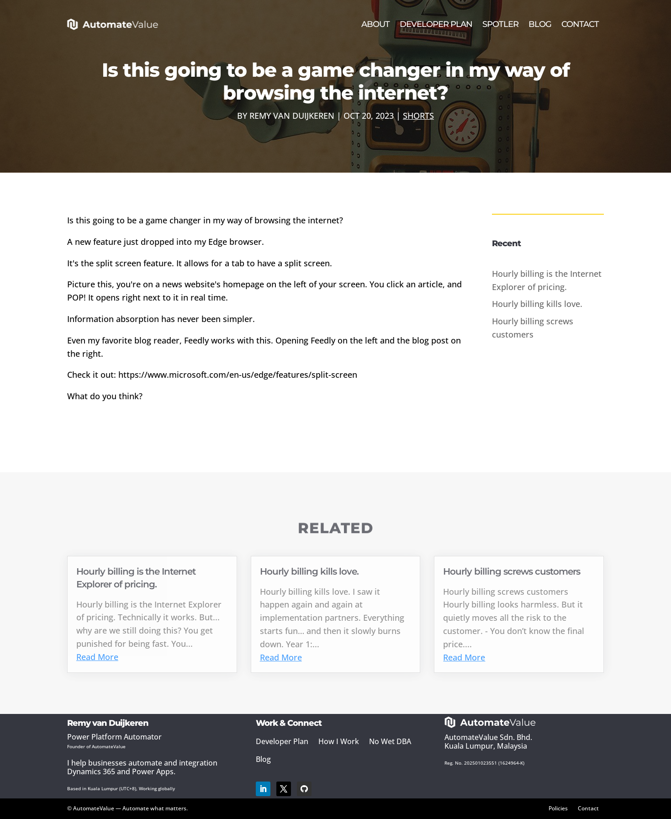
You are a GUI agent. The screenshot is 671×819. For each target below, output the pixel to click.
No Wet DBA (390, 741)
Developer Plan (436, 24)
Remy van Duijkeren (291, 115)
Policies (558, 808)
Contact (580, 24)
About (375, 24)
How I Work (338, 741)
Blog (539, 24)
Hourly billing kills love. (537, 303)
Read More (97, 656)
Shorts (418, 115)
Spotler (500, 24)
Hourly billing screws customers (511, 571)
